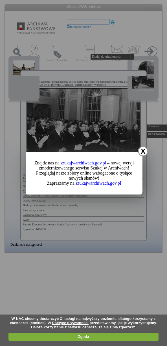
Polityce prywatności (70, 323)
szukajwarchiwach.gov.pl (83, 162)
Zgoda (83, 336)
